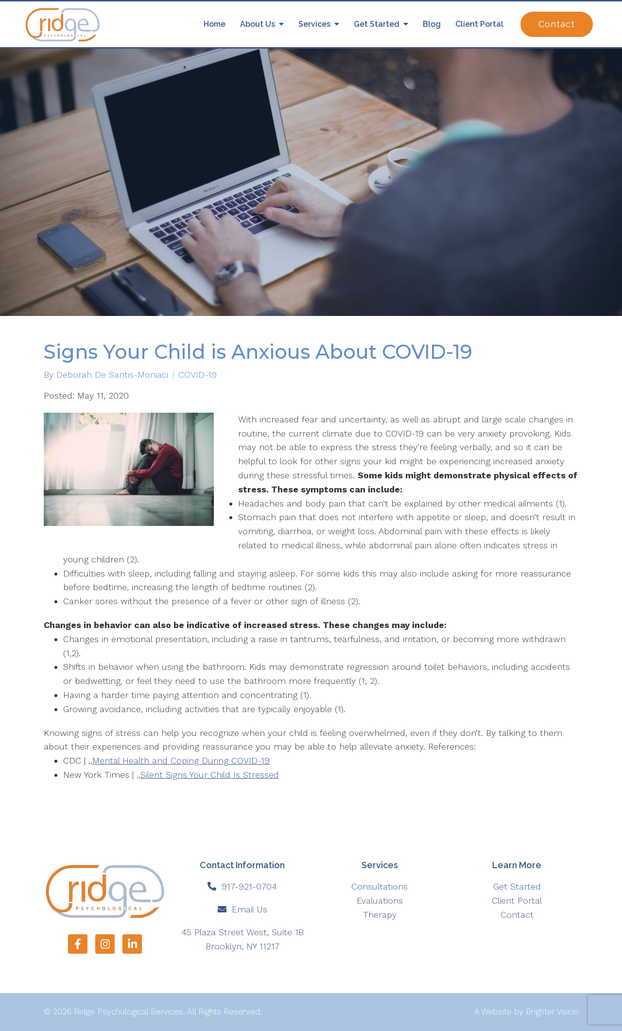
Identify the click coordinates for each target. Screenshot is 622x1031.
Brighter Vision (552, 1011)
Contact (556, 24)
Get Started (376, 24)
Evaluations (380, 900)
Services (314, 24)
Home (214, 24)
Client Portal (479, 24)
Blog (432, 24)
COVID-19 (197, 374)
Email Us (249, 909)
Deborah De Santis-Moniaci (112, 374)
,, (179, 760)
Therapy (380, 914)
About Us (257, 24)
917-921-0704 (249, 886)
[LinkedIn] (132, 944)
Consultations (379, 886)
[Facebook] (77, 944)
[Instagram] (105, 944)
